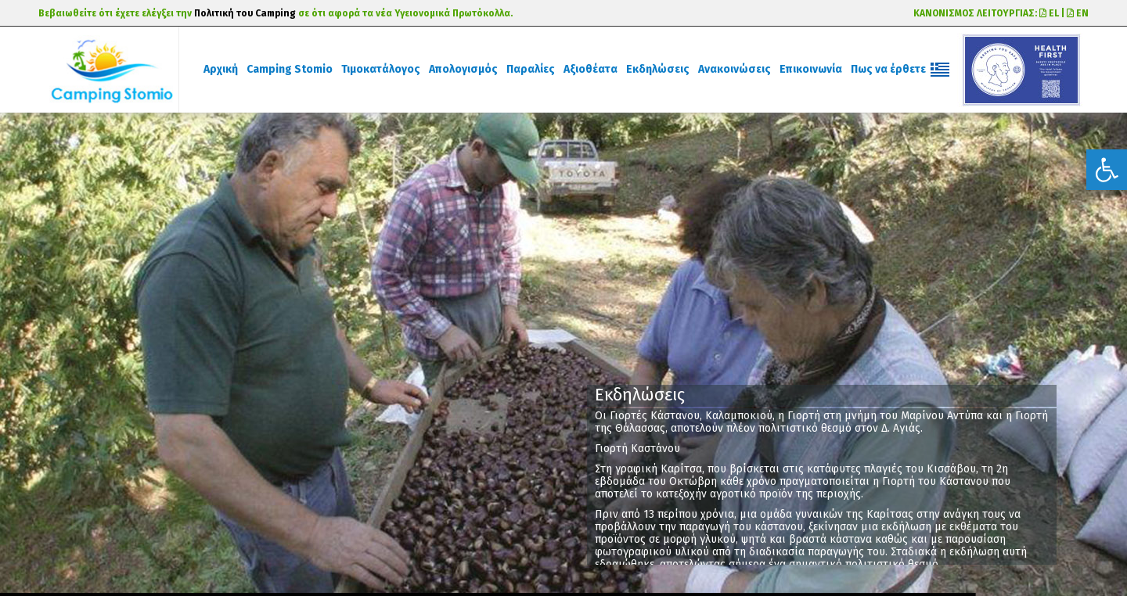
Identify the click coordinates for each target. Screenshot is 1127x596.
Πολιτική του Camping (245, 13)
